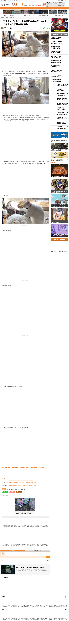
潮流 (57, 8)
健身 (38, 5)
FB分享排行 (64, 34)
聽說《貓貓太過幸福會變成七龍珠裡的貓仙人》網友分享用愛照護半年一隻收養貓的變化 (25, 606)
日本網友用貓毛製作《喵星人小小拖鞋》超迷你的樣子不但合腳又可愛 (24, 485)
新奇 (19, 8)
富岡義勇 (25, 5)
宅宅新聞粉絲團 (12, 4)
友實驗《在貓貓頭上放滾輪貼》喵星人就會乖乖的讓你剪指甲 (23, 482)
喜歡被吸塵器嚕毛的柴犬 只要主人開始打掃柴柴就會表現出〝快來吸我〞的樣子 (25, 619)
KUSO (29, 8)
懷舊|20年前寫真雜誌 (43, 15)
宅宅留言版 (12, 550)
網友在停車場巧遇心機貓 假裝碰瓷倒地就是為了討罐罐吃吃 (6, 606)
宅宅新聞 (8, 0)
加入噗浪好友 (14, 4)
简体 (62, 0)
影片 (8, 489)
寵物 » (3, 610)
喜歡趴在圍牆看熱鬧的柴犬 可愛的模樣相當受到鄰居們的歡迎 (62, 619)
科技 (40, 8)
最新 (5, 8)
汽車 (60, 8)
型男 (26, 8)
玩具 (50, 8)
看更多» (65, 597)
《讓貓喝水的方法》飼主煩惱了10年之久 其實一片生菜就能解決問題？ (44, 606)
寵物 (22, 8)
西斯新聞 (11, 0)
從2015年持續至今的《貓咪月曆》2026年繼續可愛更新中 (34, 606)
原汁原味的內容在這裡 (6, 64)
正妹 (8, 8)
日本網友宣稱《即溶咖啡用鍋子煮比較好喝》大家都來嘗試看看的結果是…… (60, 175)
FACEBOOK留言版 (37, 550)
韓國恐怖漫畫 (41, 5)
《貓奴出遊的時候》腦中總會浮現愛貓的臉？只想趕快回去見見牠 (15, 606)
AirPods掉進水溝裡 (26, 15)
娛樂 (36, 8)
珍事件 (32, 5)
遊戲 (46, 8)
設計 (53, 8)
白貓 (23, 489)
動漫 (36, 5)
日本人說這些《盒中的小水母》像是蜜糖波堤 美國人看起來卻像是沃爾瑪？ (44, 619)
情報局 (17, 0)
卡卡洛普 (2, 17)
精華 (64, 8)
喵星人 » (4, 597)
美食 (43, 8)
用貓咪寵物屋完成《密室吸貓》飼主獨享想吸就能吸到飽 (21, 480)
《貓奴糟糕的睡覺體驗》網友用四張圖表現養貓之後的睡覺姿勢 (62, 606)
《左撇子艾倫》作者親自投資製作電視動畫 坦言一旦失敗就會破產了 (60, 235)
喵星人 (17, 489)
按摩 (14, 489)
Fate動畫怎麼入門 (59, 15)
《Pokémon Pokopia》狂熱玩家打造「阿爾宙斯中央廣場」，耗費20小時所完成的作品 (59, 205)
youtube (9, 495)
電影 (15, 0)
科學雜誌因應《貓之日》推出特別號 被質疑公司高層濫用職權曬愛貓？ (53, 606)
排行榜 (20, 0)
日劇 (45, 5)
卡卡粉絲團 (58, 0)
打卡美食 (29, 5)
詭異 (33, 8)
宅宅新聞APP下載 (16, 4)
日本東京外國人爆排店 (9, 15)
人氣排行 (55, 34)
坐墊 (21, 489)
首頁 (2, 8)
